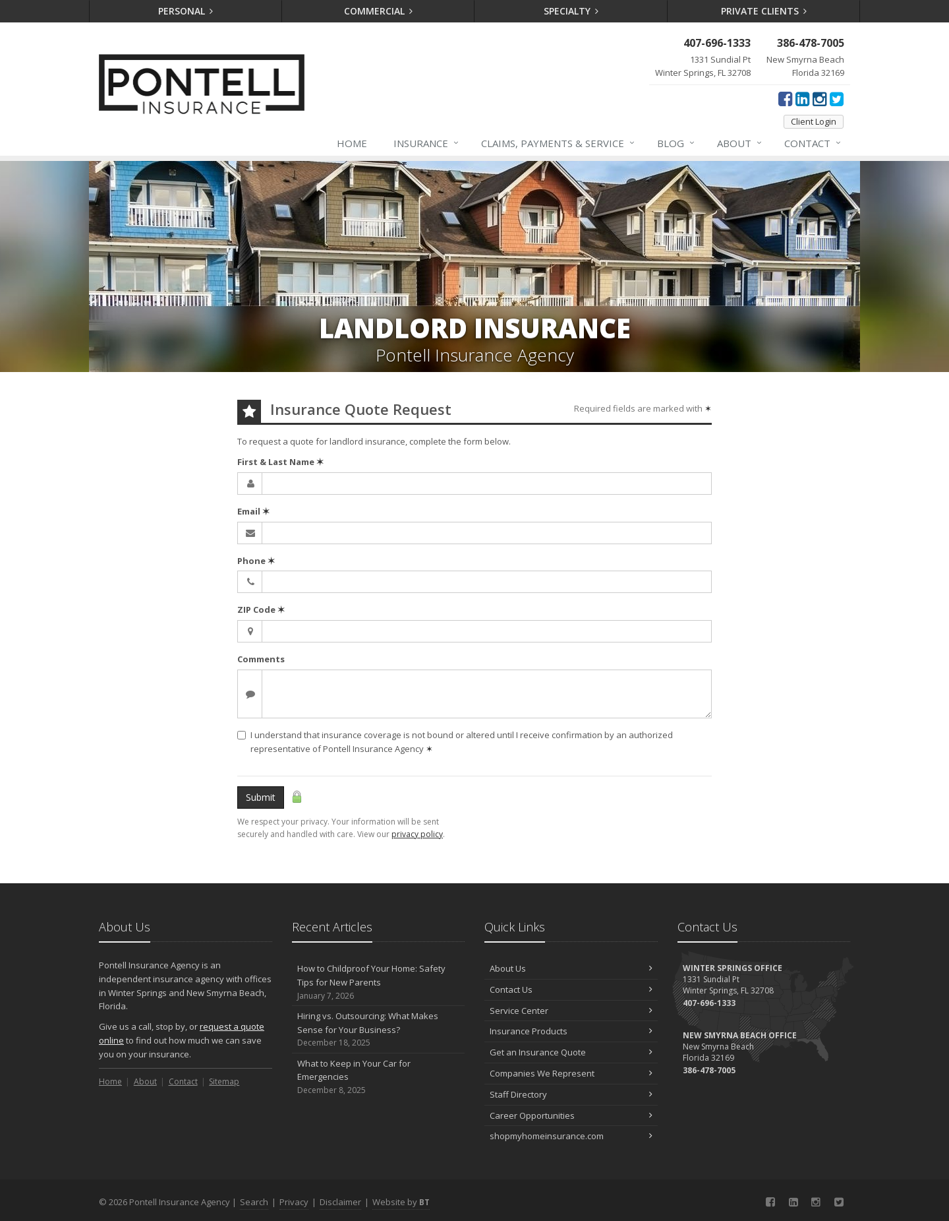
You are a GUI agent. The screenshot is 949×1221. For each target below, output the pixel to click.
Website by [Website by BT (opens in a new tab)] (401, 1202)
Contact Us (571, 989)
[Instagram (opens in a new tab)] (819, 98)
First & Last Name (280, 462)
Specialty (571, 11)
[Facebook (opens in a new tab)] (785, 98)
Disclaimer (340, 1202)
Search (254, 1202)
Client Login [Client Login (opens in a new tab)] (813, 121)
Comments (261, 659)
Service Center (571, 1011)
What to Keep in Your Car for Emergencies (378, 1077)
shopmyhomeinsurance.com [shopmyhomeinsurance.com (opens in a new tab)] (571, 1136)
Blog (676, 143)
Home (352, 143)
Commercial (378, 11)
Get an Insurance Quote (571, 1052)
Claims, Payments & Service (558, 143)
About (740, 143)
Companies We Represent (571, 1073)
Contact (813, 143)
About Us (571, 968)
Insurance (426, 143)
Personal (186, 11)
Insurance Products (571, 1031)
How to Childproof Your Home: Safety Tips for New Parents (378, 982)
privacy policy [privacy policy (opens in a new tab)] (417, 834)
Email (253, 511)
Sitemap (224, 1081)
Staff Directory (571, 1094)
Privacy (293, 1202)
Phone (256, 561)
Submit (260, 797)
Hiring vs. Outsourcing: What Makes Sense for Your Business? (378, 1029)
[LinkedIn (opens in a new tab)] (802, 98)
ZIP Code (261, 609)
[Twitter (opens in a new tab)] (837, 98)
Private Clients (764, 11)
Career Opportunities (571, 1115)
